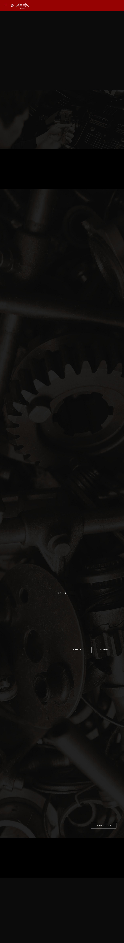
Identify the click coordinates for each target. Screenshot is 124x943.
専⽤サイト (77, 623)
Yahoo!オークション (105, 727)
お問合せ (106, 623)
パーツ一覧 (63, 566)
